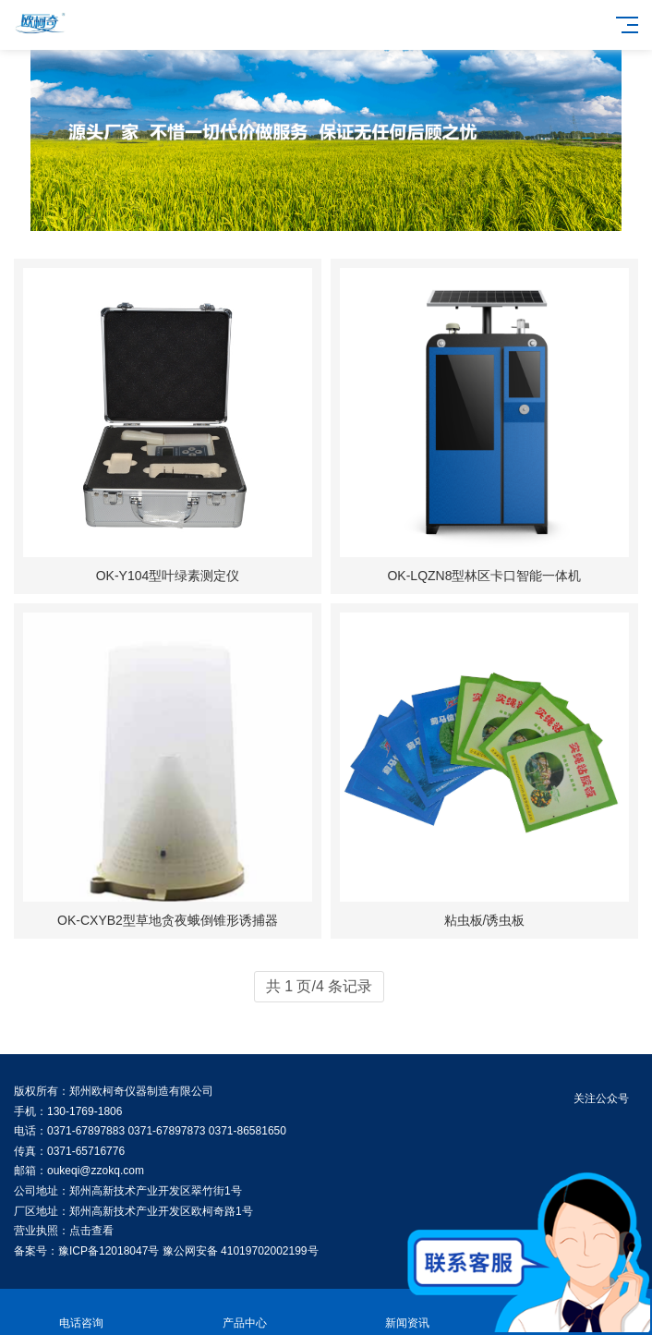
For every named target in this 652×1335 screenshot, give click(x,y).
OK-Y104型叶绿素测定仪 (168, 575)
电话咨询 (81, 1312)
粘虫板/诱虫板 (484, 920)
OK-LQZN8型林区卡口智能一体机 (484, 575)
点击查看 (91, 1230)
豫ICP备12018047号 (108, 1250)
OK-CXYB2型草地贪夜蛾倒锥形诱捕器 (167, 920)
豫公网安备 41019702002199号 (241, 1250)
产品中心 (245, 1312)
